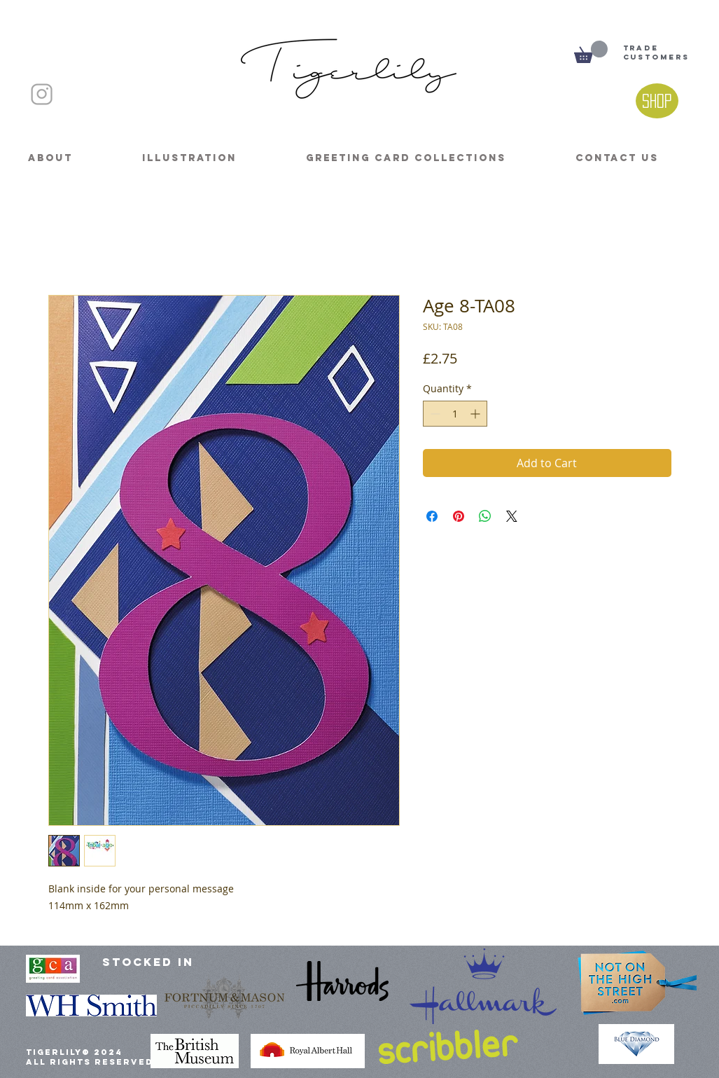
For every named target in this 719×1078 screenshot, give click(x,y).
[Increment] (476, 413)
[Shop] (657, 100)
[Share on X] (511, 516)
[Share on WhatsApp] (485, 516)
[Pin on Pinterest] (458, 516)
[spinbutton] (455, 413)
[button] (591, 52)
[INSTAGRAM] (42, 94)
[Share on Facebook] (432, 516)
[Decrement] (433, 413)
